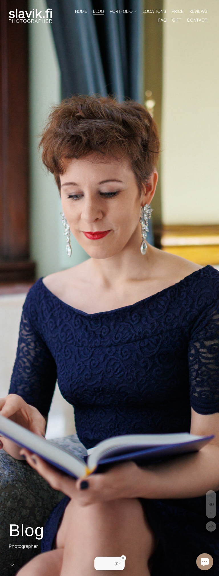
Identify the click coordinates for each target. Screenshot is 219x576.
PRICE (178, 11)
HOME (81, 11)
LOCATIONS (154, 11)
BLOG (98, 11)
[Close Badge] (123, 558)
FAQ (162, 20)
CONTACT (197, 20)
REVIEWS (198, 11)
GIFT (176, 20)
